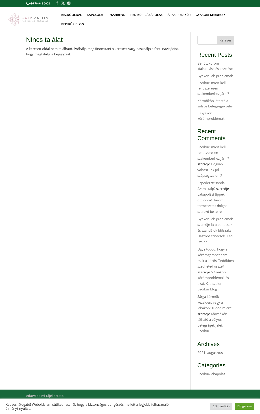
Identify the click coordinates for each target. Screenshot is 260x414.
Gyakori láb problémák (215, 76)
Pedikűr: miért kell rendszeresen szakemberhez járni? (213, 88)
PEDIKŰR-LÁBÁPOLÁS (146, 15)
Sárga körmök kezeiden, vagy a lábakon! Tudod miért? (214, 302)
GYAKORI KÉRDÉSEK (210, 15)
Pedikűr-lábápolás (211, 374)
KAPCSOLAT (96, 15)
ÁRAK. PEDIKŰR (179, 15)
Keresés (226, 40)
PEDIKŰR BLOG (72, 24)
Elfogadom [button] (244, 406)
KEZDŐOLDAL (71, 15)
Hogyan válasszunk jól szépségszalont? (210, 170)
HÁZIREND (117, 15)
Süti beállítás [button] (221, 406)
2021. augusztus (210, 352)
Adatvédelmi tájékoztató (45, 396)
